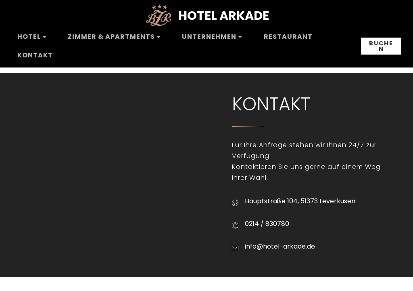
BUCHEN (381, 46)
